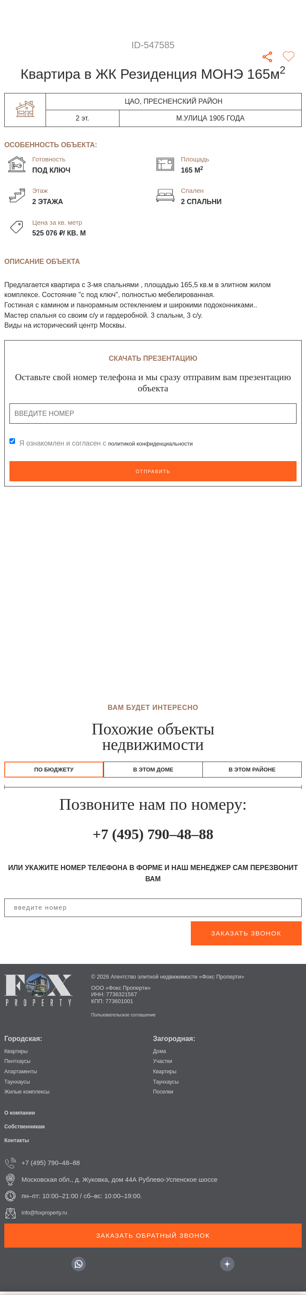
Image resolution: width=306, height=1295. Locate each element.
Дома (161, 1054)
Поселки (165, 1094)
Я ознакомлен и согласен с (116, 443)
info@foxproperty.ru (49, 1216)
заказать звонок (246, 936)
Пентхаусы (20, 1064)
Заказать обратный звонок (153, 1238)
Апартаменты (24, 1074)
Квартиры (18, 1054)
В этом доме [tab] (153, 771)
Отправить (153, 471)
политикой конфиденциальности (160, 443)
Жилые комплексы (32, 1094)
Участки (165, 1064)
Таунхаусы (20, 1084)
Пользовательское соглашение (131, 1018)
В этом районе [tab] (252, 771)
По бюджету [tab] (54, 771)
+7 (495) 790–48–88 (153, 836)
